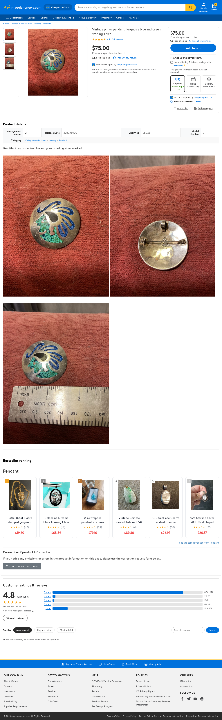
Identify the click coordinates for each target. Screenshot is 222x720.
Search (212, 630)
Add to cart (193, 48)
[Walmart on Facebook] (182, 699)
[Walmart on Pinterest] (202, 699)
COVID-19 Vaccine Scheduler (107, 681)
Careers (120, 17)
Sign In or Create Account (77, 664)
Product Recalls (100, 701)
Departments (14, 17)
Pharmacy (106, 17)
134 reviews (117, 39)
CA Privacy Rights (145, 691)
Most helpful (66, 630)
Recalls (95, 691)
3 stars (47, 600)
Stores (51, 686)
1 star (48, 608)
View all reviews (15, 618)
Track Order (130, 664)
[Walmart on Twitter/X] (189, 699)
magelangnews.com (127, 64)
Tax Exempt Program (102, 706)
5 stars (47, 592)
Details (197, 101)
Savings (44, 17)
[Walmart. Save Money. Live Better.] (22, 7)
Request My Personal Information (153, 696)
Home (6, 23)
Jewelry (37, 23)
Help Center (107, 664)
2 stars (47, 604)
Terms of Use (142, 681)
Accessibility (98, 696)
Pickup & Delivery (87, 17)
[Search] (190, 7)
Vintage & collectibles (21, 23)
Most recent (22, 630)
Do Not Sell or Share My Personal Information (161, 716)
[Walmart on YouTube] (195, 699)
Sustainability (10, 701)
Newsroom (9, 691)
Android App (186, 686)
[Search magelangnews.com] (130, 7)
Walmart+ (53, 696)
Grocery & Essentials (63, 17)
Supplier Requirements (15, 706)
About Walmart (11, 681)
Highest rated (44, 630)
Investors (8, 696)
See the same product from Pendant (199, 542)
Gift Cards (53, 701)
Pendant (47, 23)
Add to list (181, 108)
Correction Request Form (22, 566)
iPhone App (186, 681)
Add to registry (203, 108)
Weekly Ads (152, 664)
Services (32, 17)
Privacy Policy (143, 686)
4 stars (47, 596)
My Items (133, 17)
